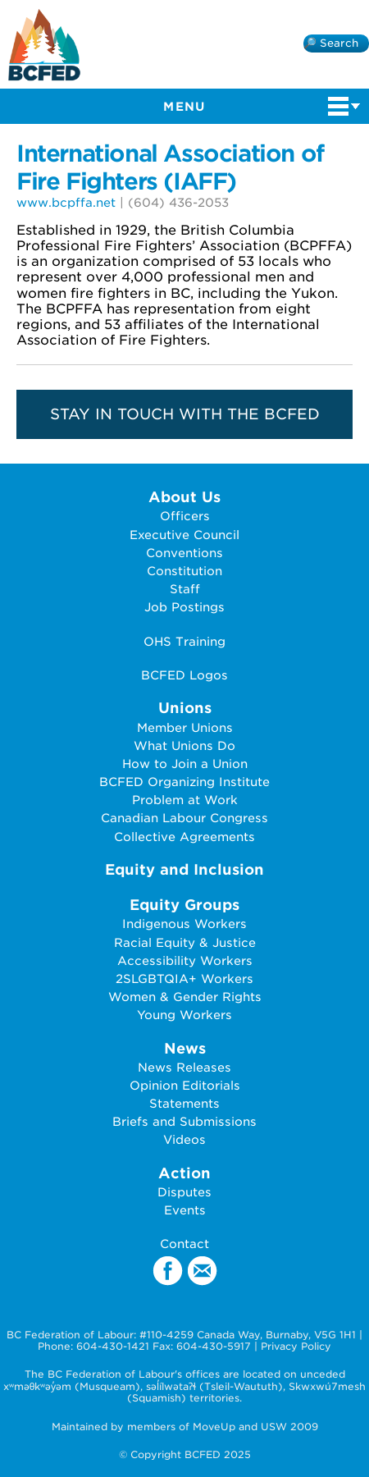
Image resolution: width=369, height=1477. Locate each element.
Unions (185, 707)
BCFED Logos (184, 675)
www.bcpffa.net (66, 202)
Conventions (184, 553)
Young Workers (184, 1015)
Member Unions (185, 727)
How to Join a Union (185, 764)
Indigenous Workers (184, 924)
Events (185, 1210)
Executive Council (184, 535)
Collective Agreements (184, 837)
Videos (184, 1139)
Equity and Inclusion (184, 869)
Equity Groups (184, 904)
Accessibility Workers (185, 960)
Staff (185, 589)
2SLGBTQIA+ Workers (184, 978)
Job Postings (184, 607)
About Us (184, 496)
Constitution (184, 571)
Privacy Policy (296, 1346)
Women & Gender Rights (185, 997)
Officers (185, 516)
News (185, 1048)
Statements (184, 1103)
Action (184, 1173)
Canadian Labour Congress (184, 818)
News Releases (184, 1067)
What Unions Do (184, 745)
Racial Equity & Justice (185, 942)
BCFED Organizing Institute (184, 782)
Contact (184, 1244)
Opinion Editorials (185, 1085)
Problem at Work (185, 800)
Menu (262, 105)
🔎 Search (330, 43)
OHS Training (185, 641)
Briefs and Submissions (184, 1121)
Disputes (184, 1192)
